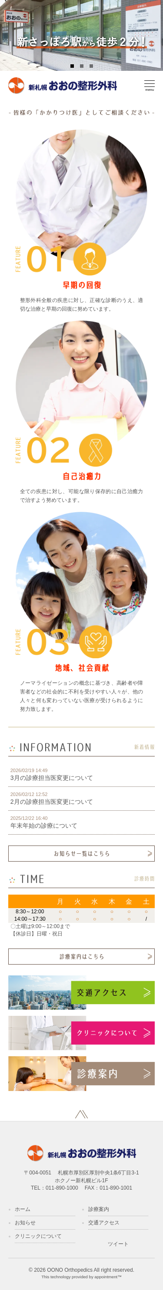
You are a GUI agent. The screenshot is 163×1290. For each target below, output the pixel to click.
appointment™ (107, 1276)
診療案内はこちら (81, 956)
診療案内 (98, 1209)
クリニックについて (38, 1236)
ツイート (118, 1244)
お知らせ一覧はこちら (81, 853)
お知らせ (25, 1223)
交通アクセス (104, 1223)
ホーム (22, 1209)
